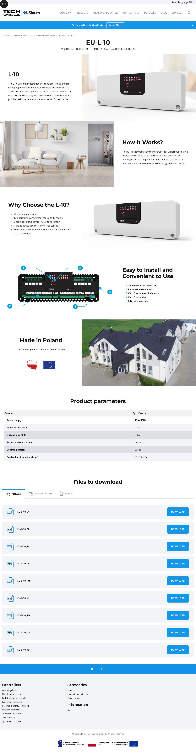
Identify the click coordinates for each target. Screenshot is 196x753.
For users (150, 12)
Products (82, 12)
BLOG (164, 12)
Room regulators (11, 690)
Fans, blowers (74, 697)
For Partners (131, 12)
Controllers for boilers (13, 713)
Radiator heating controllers (17, 697)
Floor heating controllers (15, 694)
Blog (69, 710)
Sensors (71, 690)
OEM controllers (10, 717)
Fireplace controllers (12, 709)
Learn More (115, 25)
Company (65, 12)
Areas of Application (105, 12)
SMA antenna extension (79, 694)
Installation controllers (14, 701)
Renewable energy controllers (17, 705)
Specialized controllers (13, 721)
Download (178, 511)
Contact (177, 12)
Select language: (181, 2)
